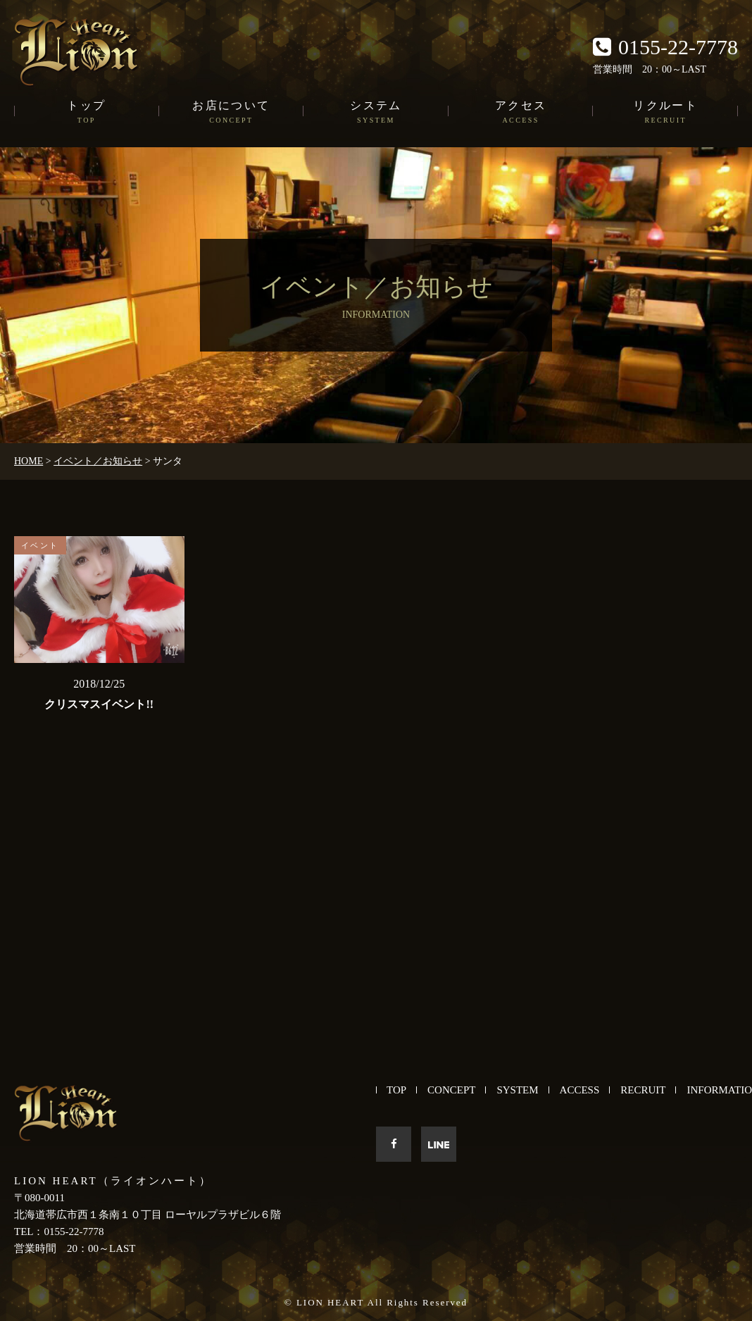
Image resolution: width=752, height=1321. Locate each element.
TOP (396, 1090)
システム (376, 112)
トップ (86, 112)
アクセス (521, 112)
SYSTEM (517, 1090)
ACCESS (580, 1090)
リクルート (665, 112)
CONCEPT (451, 1090)
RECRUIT (642, 1090)
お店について (231, 112)
